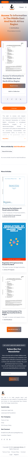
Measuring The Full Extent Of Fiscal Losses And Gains (12, 209)
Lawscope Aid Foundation (8, 413)
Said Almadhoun (15, 28)
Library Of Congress (9, 269)
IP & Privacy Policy (6, 425)
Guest (21, 7)
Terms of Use (5, 420)
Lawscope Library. (18, 447)
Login (10, 454)
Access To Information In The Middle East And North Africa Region (12, 312)
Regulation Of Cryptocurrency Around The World (12, 263)
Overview (14, 108)
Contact (23, 452)
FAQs (2, 422)
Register (16, 454)
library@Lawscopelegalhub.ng (13, 432)
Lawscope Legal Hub (7, 410)
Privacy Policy (15, 452)
